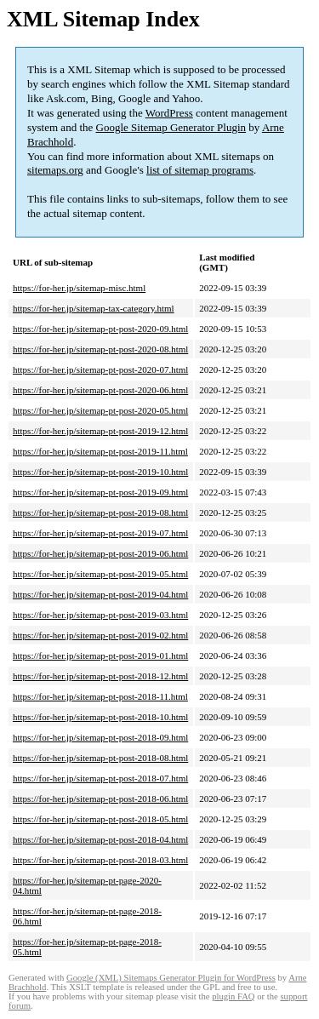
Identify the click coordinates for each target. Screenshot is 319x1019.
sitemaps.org (55, 169)
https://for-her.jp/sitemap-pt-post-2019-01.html (100, 655)
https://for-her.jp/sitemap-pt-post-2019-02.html (100, 635)
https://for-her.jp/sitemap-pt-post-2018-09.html (100, 737)
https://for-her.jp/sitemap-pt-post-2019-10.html (100, 472)
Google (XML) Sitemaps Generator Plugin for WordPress (171, 977)
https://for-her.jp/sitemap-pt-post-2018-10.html (100, 717)
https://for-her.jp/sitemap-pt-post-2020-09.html (100, 328)
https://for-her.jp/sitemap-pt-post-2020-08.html (100, 349)
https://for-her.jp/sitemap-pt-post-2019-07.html (100, 533)
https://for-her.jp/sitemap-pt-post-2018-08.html (100, 758)
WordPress (169, 112)
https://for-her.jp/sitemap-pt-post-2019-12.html (100, 431)
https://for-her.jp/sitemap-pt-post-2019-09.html (100, 492)
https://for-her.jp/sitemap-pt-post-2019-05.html (100, 574)
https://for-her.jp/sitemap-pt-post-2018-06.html (100, 798)
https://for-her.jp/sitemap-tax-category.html (93, 308)
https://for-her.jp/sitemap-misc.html (79, 288)
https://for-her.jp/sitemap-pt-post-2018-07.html (100, 778)
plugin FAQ (233, 996)
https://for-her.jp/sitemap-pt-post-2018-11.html (100, 696)
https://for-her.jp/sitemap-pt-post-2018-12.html (100, 676)
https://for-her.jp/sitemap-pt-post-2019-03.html (100, 615)
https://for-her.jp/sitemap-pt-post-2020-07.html (100, 369)
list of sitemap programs (199, 169)
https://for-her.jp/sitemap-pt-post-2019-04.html (100, 594)
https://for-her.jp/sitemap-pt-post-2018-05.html (100, 819)
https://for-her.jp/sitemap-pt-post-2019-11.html (100, 451)
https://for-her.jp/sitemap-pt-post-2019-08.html (100, 512)
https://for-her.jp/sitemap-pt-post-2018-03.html (100, 860)
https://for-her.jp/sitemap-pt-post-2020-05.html (100, 410)
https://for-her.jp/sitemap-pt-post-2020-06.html (100, 390)
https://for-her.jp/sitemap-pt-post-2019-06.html (100, 553)
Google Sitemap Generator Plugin (171, 127)
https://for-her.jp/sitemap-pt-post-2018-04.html (100, 839)
